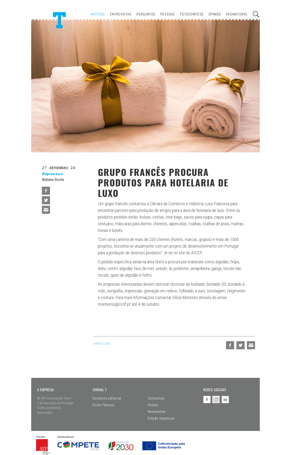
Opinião (215, 14)
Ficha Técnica (103, 405)
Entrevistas (120, 14)
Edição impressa (161, 418)
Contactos (156, 398)
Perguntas (145, 14)
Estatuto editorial (107, 398)
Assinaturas (236, 14)
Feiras (153, 405)
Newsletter (157, 411)
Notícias (98, 14)
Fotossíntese (192, 14)
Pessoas (167, 14)
